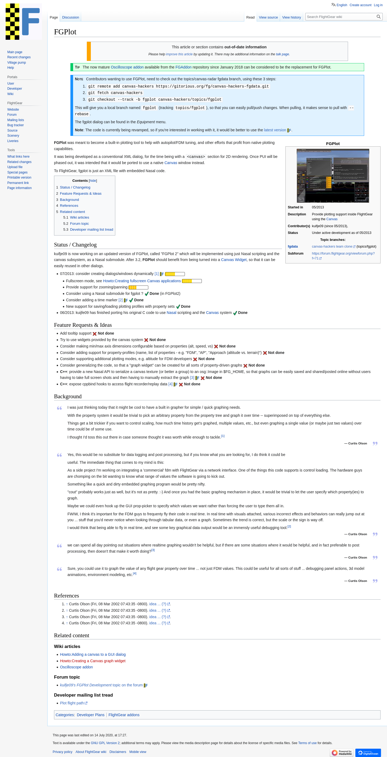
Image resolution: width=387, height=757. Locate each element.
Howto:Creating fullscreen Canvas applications (142, 279)
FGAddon (183, 67)
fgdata (293, 245)
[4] (171, 382)
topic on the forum (101, 683)
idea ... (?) (157, 602)
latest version (275, 128)
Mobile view (137, 750)
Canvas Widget (234, 258)
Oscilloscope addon (127, 67)
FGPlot (148, 258)
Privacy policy (62, 750)
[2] (121, 298)
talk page (282, 54)
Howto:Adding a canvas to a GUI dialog (93, 653)
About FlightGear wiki (91, 750)
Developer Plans (91, 713)
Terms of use (307, 741)
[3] (192, 376)
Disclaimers (117, 750)
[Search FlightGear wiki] (344, 16)
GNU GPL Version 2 (105, 741)
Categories (65, 713)
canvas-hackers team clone (332, 245)
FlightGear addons (124, 713)
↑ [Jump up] (67, 602)
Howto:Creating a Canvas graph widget (93, 659)
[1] (157, 272)
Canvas (332, 218)
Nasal (171, 311)
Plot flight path (72, 701)
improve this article (179, 54)
